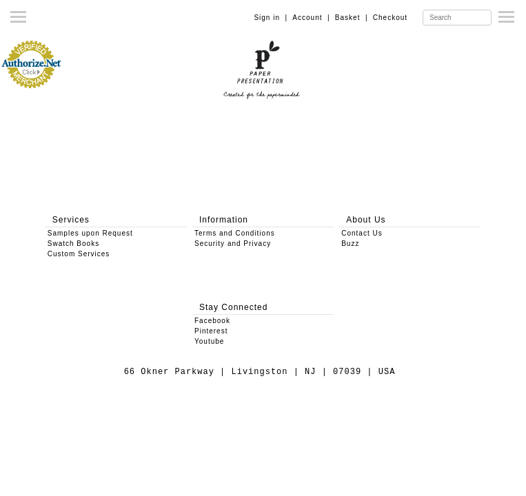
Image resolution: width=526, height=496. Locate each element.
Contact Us (361, 233)
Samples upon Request (90, 233)
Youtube (209, 341)
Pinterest (210, 331)
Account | (311, 17)
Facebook (212, 320)
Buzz (350, 243)
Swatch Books (73, 243)
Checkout (390, 17)
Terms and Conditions (234, 233)
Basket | (351, 17)
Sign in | (270, 17)
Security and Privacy (232, 243)
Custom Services (79, 254)
